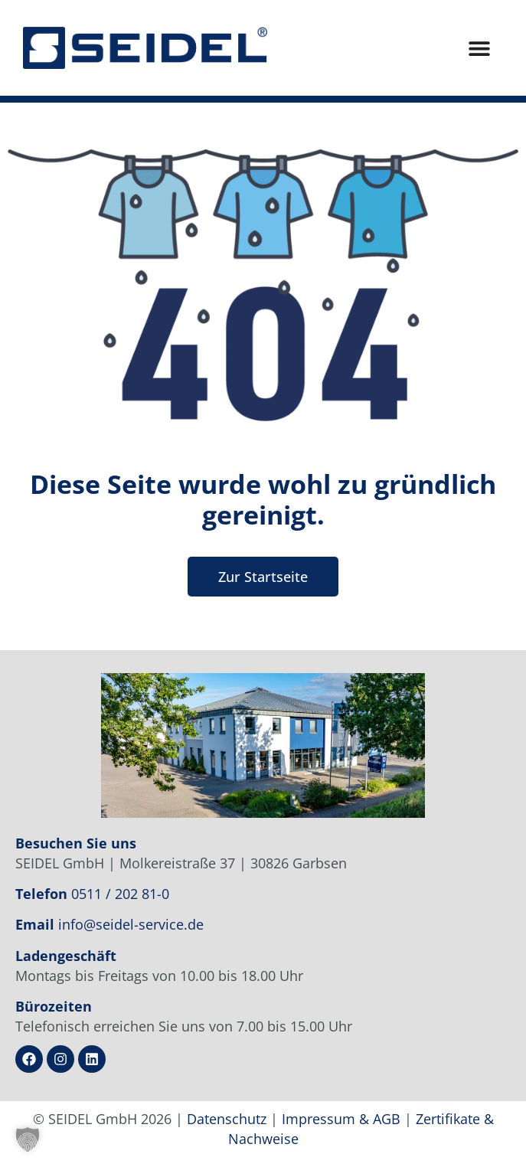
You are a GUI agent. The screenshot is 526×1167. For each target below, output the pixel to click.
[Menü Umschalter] (479, 48)
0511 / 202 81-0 (120, 893)
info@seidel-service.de (131, 924)
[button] (27, 1139)
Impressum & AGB (341, 1119)
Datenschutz (226, 1119)
